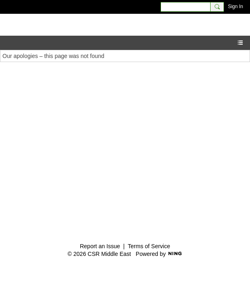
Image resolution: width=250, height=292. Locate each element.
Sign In (235, 6)
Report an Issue (100, 246)
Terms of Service (149, 246)
